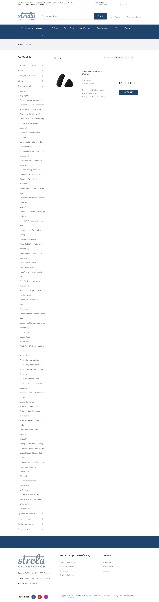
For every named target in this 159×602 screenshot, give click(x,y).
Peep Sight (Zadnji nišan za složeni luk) (31, 246)
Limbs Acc (24, 207)
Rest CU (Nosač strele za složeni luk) (30, 283)
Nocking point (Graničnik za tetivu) (31, 232)
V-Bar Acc (24, 490)
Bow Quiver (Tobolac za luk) (31, 109)
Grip (21, 193)
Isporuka (64, 571)
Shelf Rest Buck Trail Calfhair (92, 72)
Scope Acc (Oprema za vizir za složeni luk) (32, 325)
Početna (55, 28)
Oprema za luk (24, 86)
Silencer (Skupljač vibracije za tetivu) (32, 395)
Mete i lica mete (25, 519)
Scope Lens (25, 332)
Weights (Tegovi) (26, 504)
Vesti (117, 28)
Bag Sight (24, 95)
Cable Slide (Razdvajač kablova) (29, 125)
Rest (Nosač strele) (27, 267)
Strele (20, 81)
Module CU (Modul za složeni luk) (31, 223)
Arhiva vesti (108, 566)
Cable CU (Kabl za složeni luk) (32, 119)
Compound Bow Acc (28, 146)
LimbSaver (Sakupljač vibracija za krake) (32, 213)
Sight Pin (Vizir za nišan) (29, 379)
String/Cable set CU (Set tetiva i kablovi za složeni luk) (32, 464)
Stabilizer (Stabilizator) (29, 406)
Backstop (24, 91)
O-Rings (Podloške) (28, 239)
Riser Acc (24, 309)
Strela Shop (69, 28)
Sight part (24, 374)
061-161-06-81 (66, 3)
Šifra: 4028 (86, 80)
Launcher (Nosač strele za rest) (32, 198)
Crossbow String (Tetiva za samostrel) (31, 162)
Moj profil (107, 562)
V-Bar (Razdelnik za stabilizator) (28, 483)
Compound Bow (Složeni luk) (31, 142)
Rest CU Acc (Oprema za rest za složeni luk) (31, 292)
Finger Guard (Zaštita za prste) (32, 188)
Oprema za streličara (27, 514)
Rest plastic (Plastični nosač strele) (31, 302)
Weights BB (24, 509)
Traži (100, 16)
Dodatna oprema (25, 524)
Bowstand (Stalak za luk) (30, 114)
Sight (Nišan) (25, 355)
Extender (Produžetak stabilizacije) (29, 181)
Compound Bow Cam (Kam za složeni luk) (32, 153)
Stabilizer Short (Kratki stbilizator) (29, 432)
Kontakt (128, 28)
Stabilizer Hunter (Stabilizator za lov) (32, 422)
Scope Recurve (26, 337)
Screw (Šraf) (25, 341)
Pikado (21, 70)
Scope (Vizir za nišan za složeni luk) (32, 316)
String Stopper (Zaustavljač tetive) (31, 455)
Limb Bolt (23, 202)
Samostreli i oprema (27, 65)
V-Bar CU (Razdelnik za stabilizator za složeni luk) (30, 497)
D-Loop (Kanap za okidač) (30, 170)
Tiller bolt (23, 476)
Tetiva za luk (25, 471)
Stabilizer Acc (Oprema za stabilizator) (30, 413)
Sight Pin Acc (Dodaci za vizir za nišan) (32, 385)
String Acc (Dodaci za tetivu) (31, 444)
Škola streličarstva (68, 562)
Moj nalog (100, 3)
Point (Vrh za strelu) (28, 263)
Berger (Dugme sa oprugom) (31, 100)
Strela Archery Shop (84, 595)
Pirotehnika (23, 529)
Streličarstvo (85, 28)
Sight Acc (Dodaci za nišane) (31, 365)
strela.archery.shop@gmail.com (31, 4)
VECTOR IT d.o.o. (67, 597)
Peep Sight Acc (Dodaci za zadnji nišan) (31, 255)
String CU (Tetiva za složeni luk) (32, 448)
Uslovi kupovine (67, 566)
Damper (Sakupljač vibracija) (31, 174)
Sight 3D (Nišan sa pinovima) (31, 360)
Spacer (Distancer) (27, 402)
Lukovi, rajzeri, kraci (26, 76)
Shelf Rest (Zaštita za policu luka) (32, 348)
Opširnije (128, 92)
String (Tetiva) (25, 439)
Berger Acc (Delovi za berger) (32, 105)
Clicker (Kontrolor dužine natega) (30, 135)
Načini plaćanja (67, 575)
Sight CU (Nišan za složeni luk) (32, 369)
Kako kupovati (103, 28)
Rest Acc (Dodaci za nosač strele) (31, 274)
